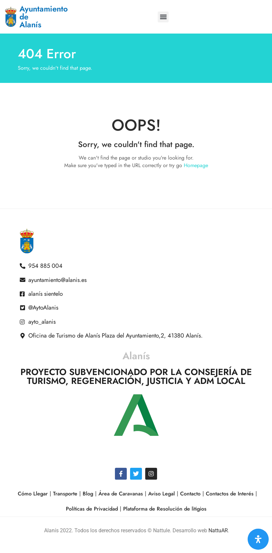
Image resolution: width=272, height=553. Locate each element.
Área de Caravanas (120, 493)
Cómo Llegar (33, 493)
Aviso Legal (161, 493)
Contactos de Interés (230, 493)
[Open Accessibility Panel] (258, 539)
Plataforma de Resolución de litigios (164, 509)
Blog (88, 493)
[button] (163, 17)
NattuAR (218, 530)
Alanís (136, 356)
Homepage (196, 165)
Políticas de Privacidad (92, 509)
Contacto (190, 493)
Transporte (65, 493)
